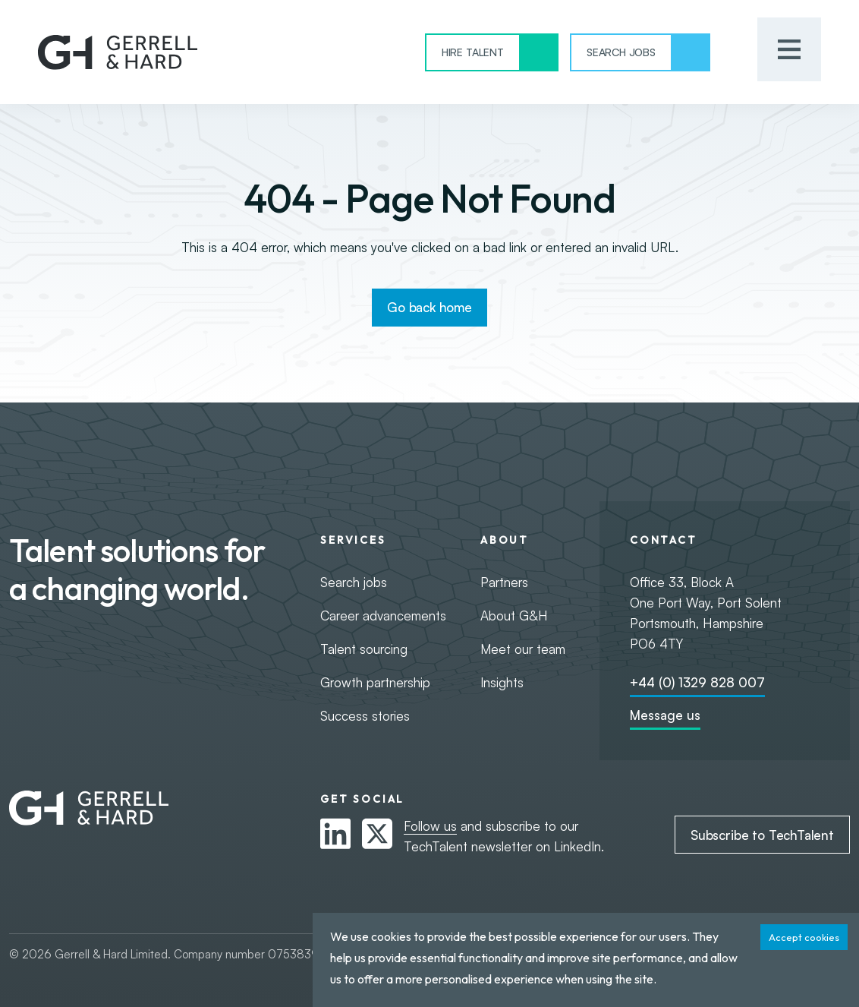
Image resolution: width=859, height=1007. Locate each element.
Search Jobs (621, 52)
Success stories (365, 716)
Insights (502, 682)
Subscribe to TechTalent (762, 835)
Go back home (429, 307)
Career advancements (383, 615)
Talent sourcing (363, 649)
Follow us (430, 826)
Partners (504, 582)
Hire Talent (473, 52)
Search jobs (353, 582)
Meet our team (522, 649)
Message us (665, 715)
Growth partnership (375, 682)
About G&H (514, 615)
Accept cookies (804, 937)
